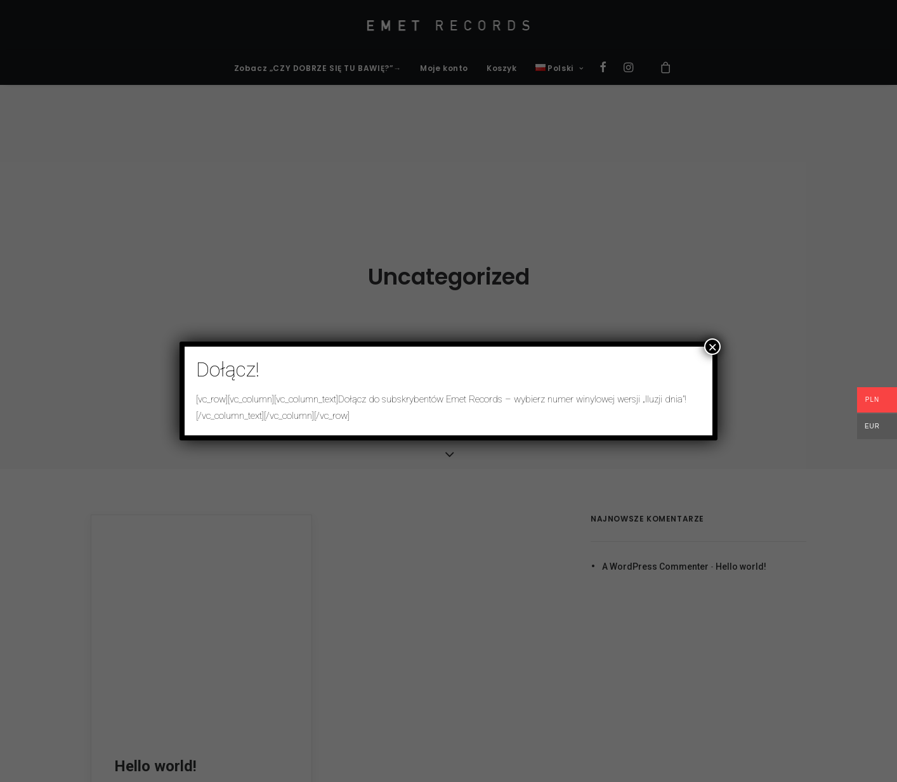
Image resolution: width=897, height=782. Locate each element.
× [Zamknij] (712, 346)
